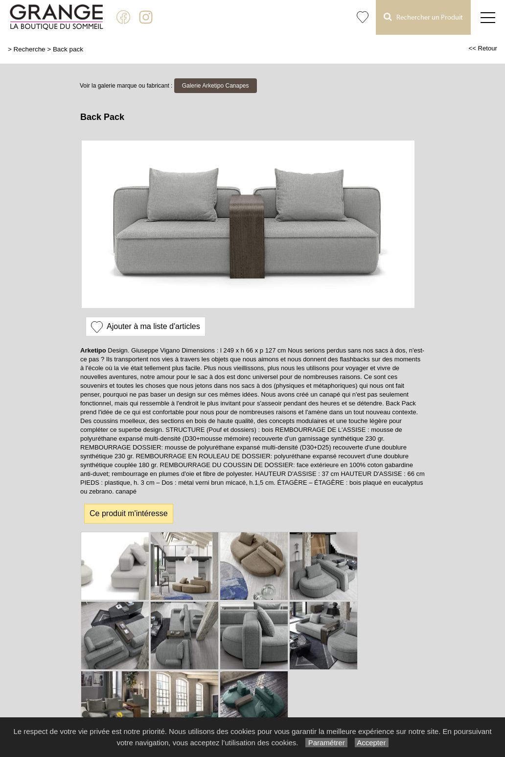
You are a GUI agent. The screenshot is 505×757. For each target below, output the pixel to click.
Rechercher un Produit (423, 17)
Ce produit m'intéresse (129, 513)
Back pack (68, 49)
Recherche (30, 49)
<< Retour (482, 48)
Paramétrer (326, 742)
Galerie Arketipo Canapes (215, 85)
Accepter (371, 742)
